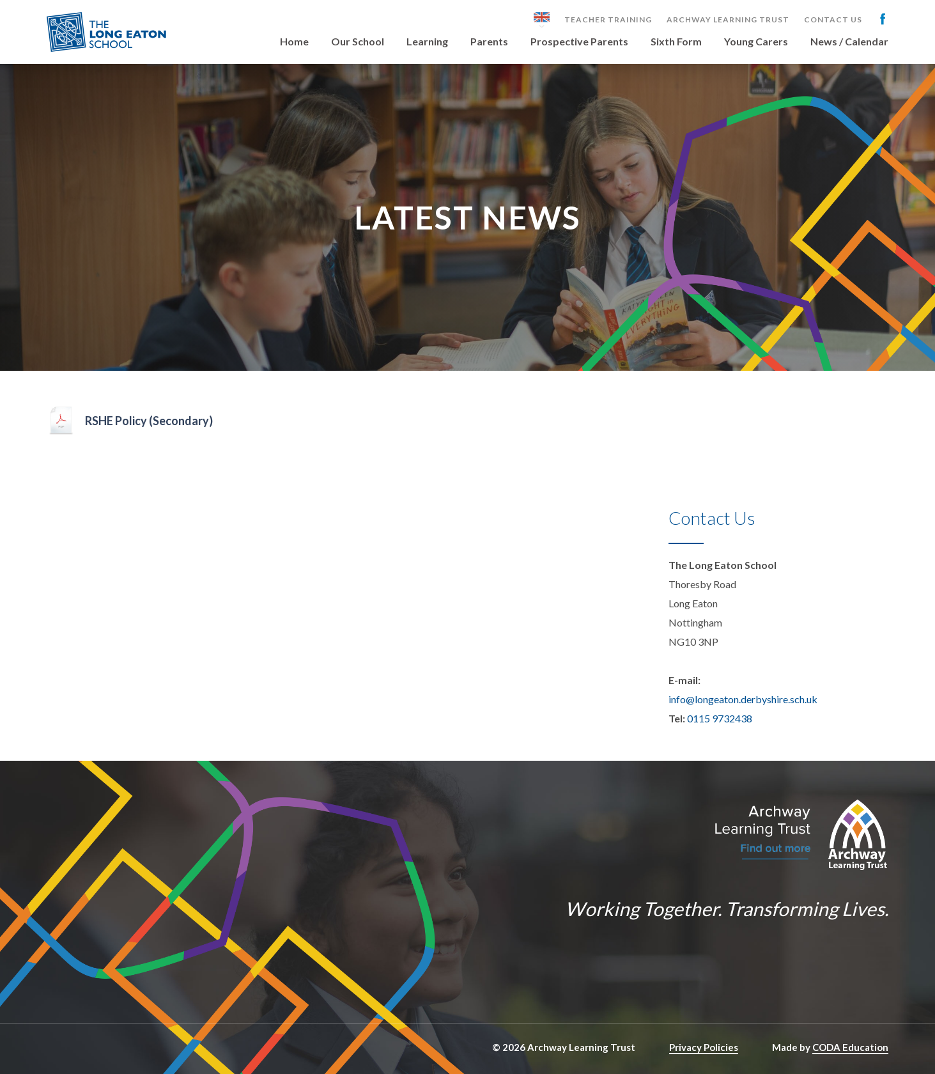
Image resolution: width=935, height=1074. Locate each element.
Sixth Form (676, 41)
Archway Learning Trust (728, 20)
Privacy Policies (703, 1047)
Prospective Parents (579, 41)
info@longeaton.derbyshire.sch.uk (742, 699)
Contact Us (833, 20)
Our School (357, 41)
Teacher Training (608, 20)
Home (294, 41)
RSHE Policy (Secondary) (149, 421)
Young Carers (756, 41)
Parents (489, 41)
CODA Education (850, 1047)
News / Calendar (849, 41)
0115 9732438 (719, 718)
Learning (427, 41)
